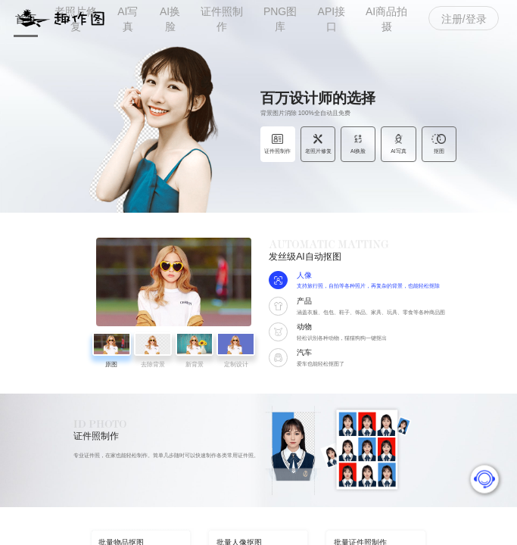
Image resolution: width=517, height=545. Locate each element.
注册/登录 (464, 19)
